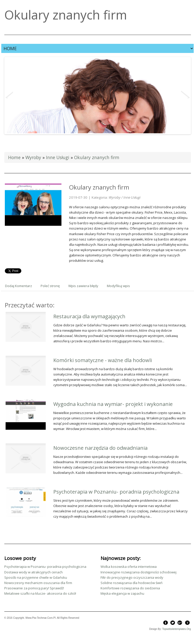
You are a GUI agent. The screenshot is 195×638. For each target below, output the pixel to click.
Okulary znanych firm (96, 157)
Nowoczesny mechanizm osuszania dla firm (38, 582)
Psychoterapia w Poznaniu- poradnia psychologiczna (116, 491)
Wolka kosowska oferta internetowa (129, 566)
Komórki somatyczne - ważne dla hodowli (102, 360)
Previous (9, 94)
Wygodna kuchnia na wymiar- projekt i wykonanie (113, 404)
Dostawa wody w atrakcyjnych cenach (33, 572)
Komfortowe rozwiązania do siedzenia (130, 588)
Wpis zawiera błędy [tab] (83, 286)
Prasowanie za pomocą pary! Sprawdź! (34, 588)
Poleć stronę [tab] (50, 286)
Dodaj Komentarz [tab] (18, 286)
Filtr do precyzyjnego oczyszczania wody (132, 577)
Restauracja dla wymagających (89, 316)
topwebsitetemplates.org (176, 629)
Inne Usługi (57, 157)
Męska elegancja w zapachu (122, 593)
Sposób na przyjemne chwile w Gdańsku (35, 577)
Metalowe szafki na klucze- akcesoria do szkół (40, 593)
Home (14, 157)
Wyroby (33, 157)
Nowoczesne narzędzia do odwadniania (100, 447)
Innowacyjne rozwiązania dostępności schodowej (138, 572)
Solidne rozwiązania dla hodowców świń (131, 582)
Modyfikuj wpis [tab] (118, 286)
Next (185, 94)
